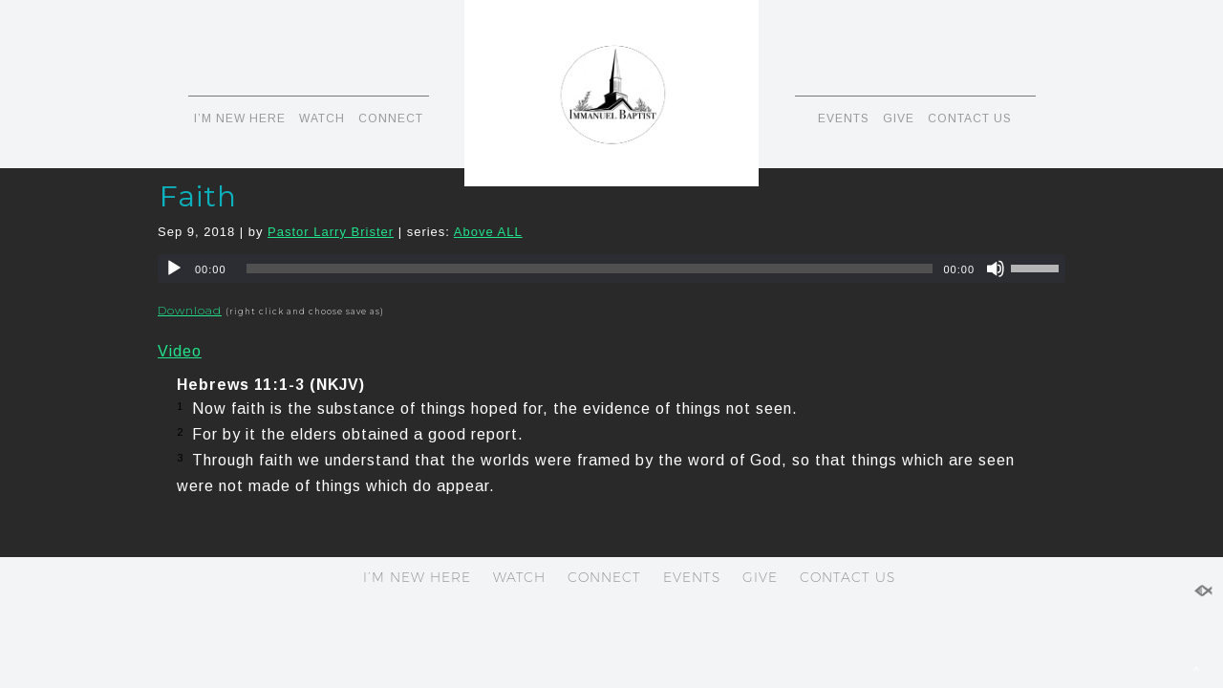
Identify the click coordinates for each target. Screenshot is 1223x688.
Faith (198, 196)
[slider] (590, 268)
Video (180, 351)
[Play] (173, 268)
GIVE (898, 118)
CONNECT (390, 118)
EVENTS (843, 118)
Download (190, 310)
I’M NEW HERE (240, 118)
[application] (611, 268)
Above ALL (488, 232)
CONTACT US (970, 118)
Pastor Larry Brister (331, 232)
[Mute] (995, 268)
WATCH (322, 118)
